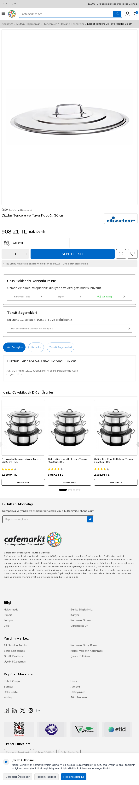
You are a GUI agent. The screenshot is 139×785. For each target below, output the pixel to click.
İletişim (8, 620)
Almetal (75, 686)
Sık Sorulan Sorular (15, 645)
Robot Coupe (12, 681)
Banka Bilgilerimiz (82, 609)
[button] (63, 490)
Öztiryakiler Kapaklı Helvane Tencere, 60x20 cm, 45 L (21, 460)
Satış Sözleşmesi (14, 650)
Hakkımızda (11, 609)
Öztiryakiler (78, 692)
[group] (69, 117)
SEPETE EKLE (23, 482)
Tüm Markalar (79, 697)
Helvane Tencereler (72, 24)
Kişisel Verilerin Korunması (87, 650)
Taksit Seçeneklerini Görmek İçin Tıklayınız (69, 328)
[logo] (12, 14)
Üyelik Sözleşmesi (15, 661)
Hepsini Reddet (46, 776)
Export (69, 297)
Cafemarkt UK (79, 625)
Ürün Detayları (14, 347)
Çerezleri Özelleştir (18, 776)
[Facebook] (6, 710)
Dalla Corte (11, 692)
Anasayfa (7, 24)
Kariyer (75, 615)
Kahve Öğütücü (45, 752)
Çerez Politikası (80, 656)
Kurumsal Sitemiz (82, 620)
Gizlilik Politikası (13, 656)
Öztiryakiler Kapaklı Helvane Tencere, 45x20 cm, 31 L (68, 460)
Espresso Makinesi (17, 752)
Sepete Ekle (73, 254)
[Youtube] (38, 710)
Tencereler (50, 24)
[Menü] (3, 14)
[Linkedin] (14, 710)
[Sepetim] (135, 14)
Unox (74, 681)
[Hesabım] (127, 14)
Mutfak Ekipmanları (28, 24)
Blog (6, 625)
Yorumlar (36, 347)
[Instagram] (30, 710)
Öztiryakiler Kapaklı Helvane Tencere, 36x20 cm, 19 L (114, 460)
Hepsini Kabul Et (73, 776)
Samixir (8, 686)
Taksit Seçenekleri (60, 347)
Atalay (8, 697)
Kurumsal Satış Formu (84, 645)
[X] (22, 710)
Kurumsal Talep (28, 297)
